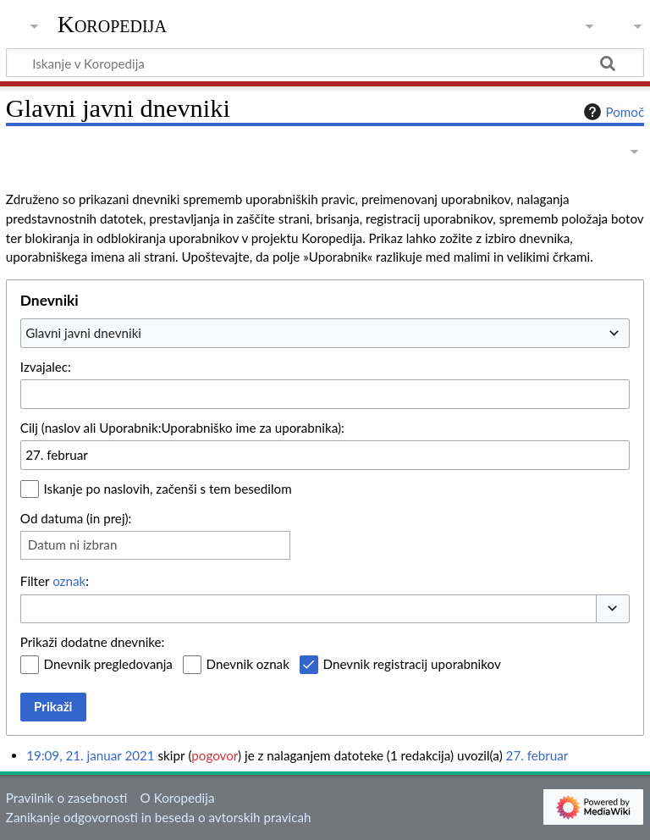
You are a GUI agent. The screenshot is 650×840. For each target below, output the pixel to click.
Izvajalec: (45, 366)
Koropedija (112, 24)
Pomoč (612, 111)
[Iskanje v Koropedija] (325, 62)
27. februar (537, 755)
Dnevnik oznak (248, 663)
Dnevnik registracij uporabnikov (412, 663)
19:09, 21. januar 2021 (90, 755)
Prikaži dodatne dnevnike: (92, 641)
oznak (68, 581)
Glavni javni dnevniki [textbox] (83, 332)
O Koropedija (177, 797)
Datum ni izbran (73, 544)
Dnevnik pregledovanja (108, 663)
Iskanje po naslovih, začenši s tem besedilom (168, 488)
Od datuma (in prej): (76, 518)
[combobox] (325, 332)
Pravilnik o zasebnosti (67, 797)
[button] (613, 609)
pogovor (214, 755)
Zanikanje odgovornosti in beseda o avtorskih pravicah (158, 817)
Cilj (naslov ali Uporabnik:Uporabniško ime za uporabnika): (182, 427)
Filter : (54, 581)
